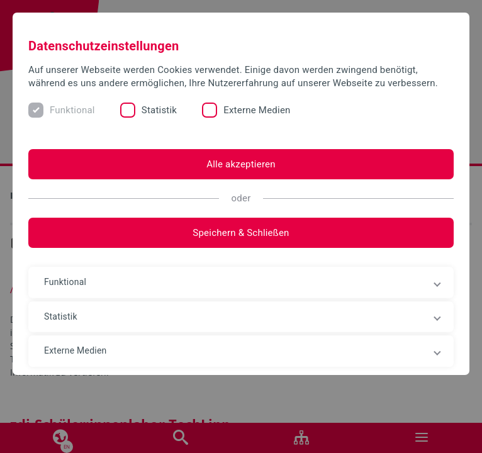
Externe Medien (256, 110)
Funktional (72, 110)
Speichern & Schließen (241, 232)
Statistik (159, 110)
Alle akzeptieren (241, 164)
